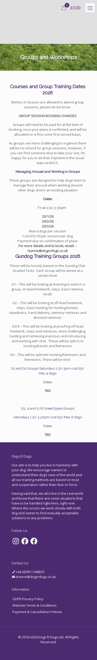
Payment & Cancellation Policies (37, 611)
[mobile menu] (90, 7)
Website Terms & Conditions (34, 605)
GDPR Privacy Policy (27, 599)
